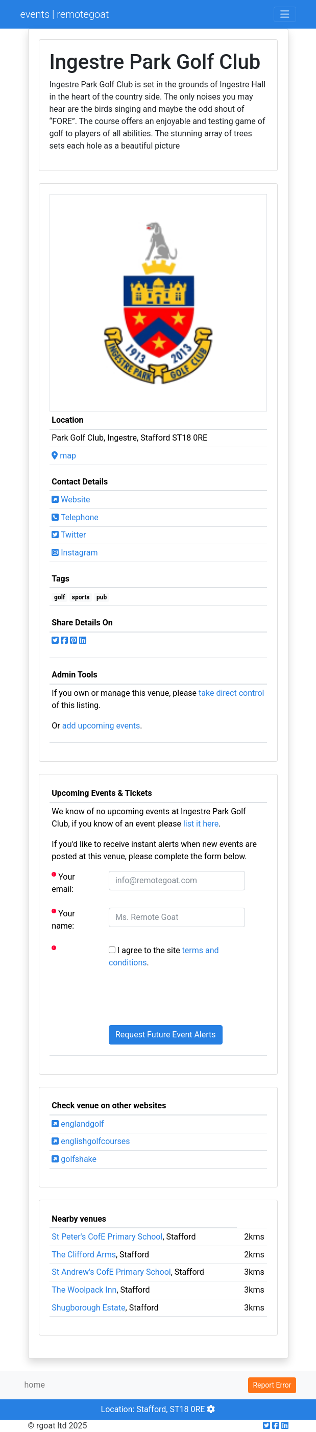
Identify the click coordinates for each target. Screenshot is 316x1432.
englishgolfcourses (91, 1141)
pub (101, 597)
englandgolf (78, 1124)
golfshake (74, 1159)
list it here (200, 824)
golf (59, 597)
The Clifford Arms (84, 1254)
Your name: (63, 919)
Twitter (69, 535)
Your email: (63, 882)
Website (71, 499)
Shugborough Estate (88, 1308)
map (64, 455)
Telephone (75, 517)
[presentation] (186, 997)
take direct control (231, 693)
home (35, 1385)
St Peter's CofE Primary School (107, 1237)
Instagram (75, 552)
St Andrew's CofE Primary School (111, 1272)
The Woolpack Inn (84, 1290)
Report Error (272, 1385)
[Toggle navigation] (285, 14)
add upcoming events (101, 726)
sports (81, 597)
